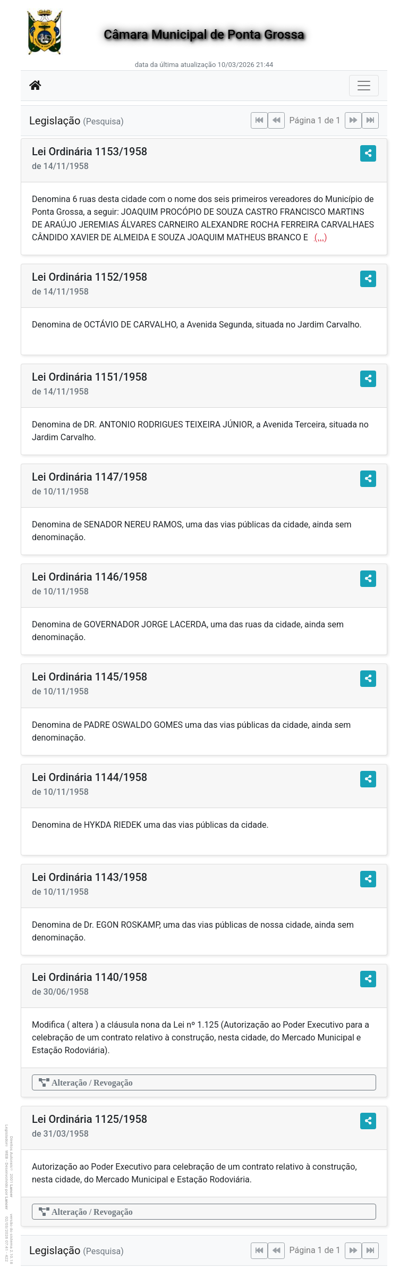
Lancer (11, 1191)
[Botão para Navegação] (364, 85)
